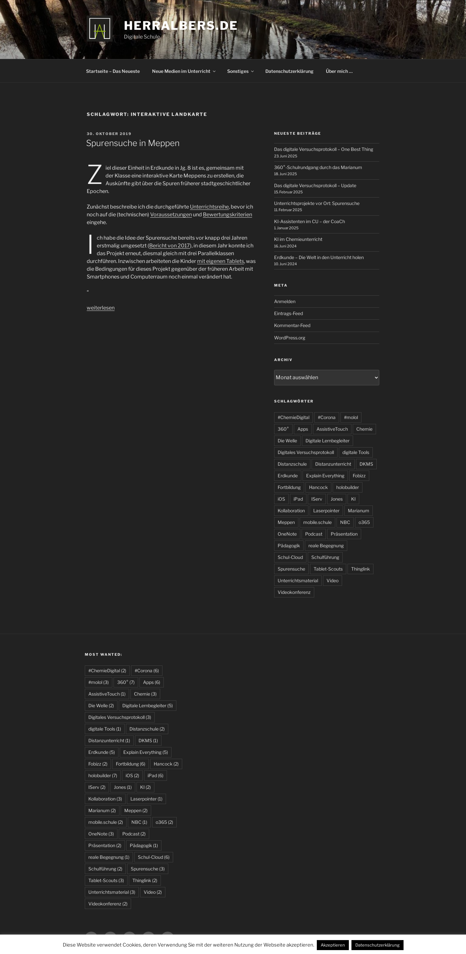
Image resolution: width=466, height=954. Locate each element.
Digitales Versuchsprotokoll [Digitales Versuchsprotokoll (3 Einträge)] (119, 717)
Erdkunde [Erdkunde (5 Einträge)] (101, 752)
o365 (364, 522)
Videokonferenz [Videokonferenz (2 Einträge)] (108, 903)
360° (283, 429)
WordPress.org (289, 337)
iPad (298, 499)
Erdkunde (288, 475)
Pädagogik (289, 545)
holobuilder (347, 487)
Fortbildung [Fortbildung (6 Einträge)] (130, 764)
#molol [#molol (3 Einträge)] (98, 682)
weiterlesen (101, 308)
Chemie (364, 429)
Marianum (358, 510)
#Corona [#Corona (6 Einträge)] (147, 670)
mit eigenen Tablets (220, 261)
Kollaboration (291, 510)
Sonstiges (241, 71)
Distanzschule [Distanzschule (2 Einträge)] (147, 729)
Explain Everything (325, 475)
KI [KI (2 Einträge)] (145, 787)
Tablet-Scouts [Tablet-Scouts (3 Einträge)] (106, 880)
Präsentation (344, 534)
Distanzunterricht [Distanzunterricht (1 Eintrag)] (109, 740)
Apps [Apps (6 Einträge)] (151, 682)
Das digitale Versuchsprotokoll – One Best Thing (323, 149)
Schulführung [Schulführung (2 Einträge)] (105, 868)
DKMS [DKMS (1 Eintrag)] (148, 740)
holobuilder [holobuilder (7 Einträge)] (102, 775)
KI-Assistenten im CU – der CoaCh (309, 221)
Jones (337, 499)
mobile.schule (317, 522)
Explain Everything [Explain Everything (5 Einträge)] (145, 752)
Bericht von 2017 (169, 246)
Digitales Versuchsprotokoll (306, 452)
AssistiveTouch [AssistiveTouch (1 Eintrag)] (107, 694)
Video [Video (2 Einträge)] (153, 892)
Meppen (286, 522)
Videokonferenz (294, 592)
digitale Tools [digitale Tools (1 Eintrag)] (104, 729)
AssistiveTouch (332, 429)
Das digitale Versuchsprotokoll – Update (315, 185)
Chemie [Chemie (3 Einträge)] (145, 694)
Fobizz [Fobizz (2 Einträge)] (97, 764)
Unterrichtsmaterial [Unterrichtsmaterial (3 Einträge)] (111, 892)
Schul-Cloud (290, 557)
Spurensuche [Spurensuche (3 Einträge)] (148, 868)
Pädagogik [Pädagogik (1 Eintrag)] (144, 845)
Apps (302, 429)
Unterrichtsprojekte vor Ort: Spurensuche (317, 203)
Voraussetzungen (171, 214)
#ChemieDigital (293, 417)
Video (332, 580)
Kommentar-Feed (292, 325)
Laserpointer (326, 510)
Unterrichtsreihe (209, 207)
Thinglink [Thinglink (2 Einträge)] (144, 880)
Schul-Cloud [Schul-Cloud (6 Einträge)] (154, 857)
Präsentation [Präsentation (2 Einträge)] (104, 845)
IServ (316, 499)
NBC (345, 522)
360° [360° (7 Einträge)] (126, 682)
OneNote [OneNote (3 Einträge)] (101, 833)
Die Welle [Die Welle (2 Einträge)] (101, 705)
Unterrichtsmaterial (298, 580)
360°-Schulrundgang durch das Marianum (318, 167)
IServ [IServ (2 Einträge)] (96, 787)
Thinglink (360, 569)
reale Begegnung (326, 545)
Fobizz (359, 475)
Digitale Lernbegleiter (327, 440)
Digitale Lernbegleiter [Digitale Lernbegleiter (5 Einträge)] (147, 705)
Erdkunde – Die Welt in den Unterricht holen (319, 257)
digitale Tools (355, 452)
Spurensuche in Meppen (133, 143)
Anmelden (284, 301)
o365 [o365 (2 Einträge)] (164, 822)
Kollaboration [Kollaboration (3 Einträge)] (105, 798)
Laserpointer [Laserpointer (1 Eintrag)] (146, 798)
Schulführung (325, 557)
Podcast (313, 534)
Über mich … (339, 71)
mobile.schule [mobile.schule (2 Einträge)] (105, 822)
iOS (281, 499)
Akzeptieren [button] (333, 945)
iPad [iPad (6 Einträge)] (155, 775)
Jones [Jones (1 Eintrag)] (123, 787)
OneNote (287, 534)
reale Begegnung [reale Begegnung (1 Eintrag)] (108, 857)
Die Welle (287, 440)
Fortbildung (289, 487)
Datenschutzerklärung (289, 71)
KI (353, 499)
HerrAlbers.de (181, 25)
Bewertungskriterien (227, 214)
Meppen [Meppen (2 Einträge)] (136, 810)
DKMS (366, 464)
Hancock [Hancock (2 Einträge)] (166, 764)
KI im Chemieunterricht (298, 239)
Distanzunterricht (333, 464)
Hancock (318, 487)
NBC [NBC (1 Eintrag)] (139, 822)
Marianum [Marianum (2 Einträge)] (102, 810)
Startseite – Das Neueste (113, 71)
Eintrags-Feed (288, 313)
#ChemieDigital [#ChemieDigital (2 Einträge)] (107, 670)
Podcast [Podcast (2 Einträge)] (134, 833)
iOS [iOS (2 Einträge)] (132, 775)
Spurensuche (291, 569)
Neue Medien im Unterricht (184, 71)
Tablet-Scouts (328, 569)
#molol (351, 417)
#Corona (327, 417)
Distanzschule (292, 464)
